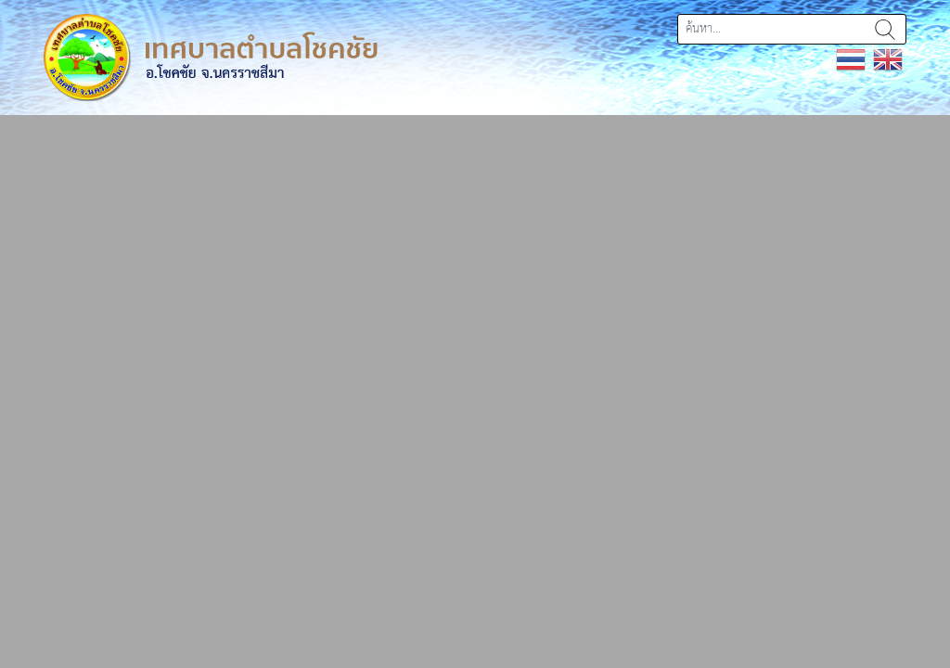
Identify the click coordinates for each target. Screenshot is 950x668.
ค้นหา (885, 29)
